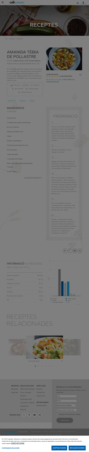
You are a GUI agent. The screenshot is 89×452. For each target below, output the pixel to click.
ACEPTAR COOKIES (59, 448)
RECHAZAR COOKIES (77, 448)
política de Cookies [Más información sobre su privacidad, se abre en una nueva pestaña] (17, 444)
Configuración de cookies (10, 448)
